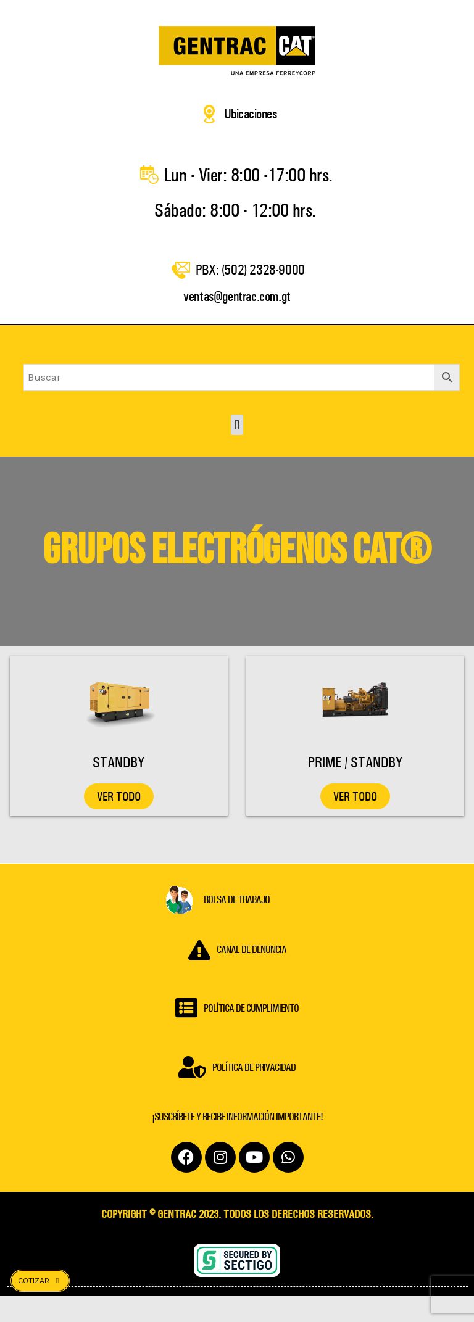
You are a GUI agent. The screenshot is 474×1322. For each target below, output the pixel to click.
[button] (237, 451)
